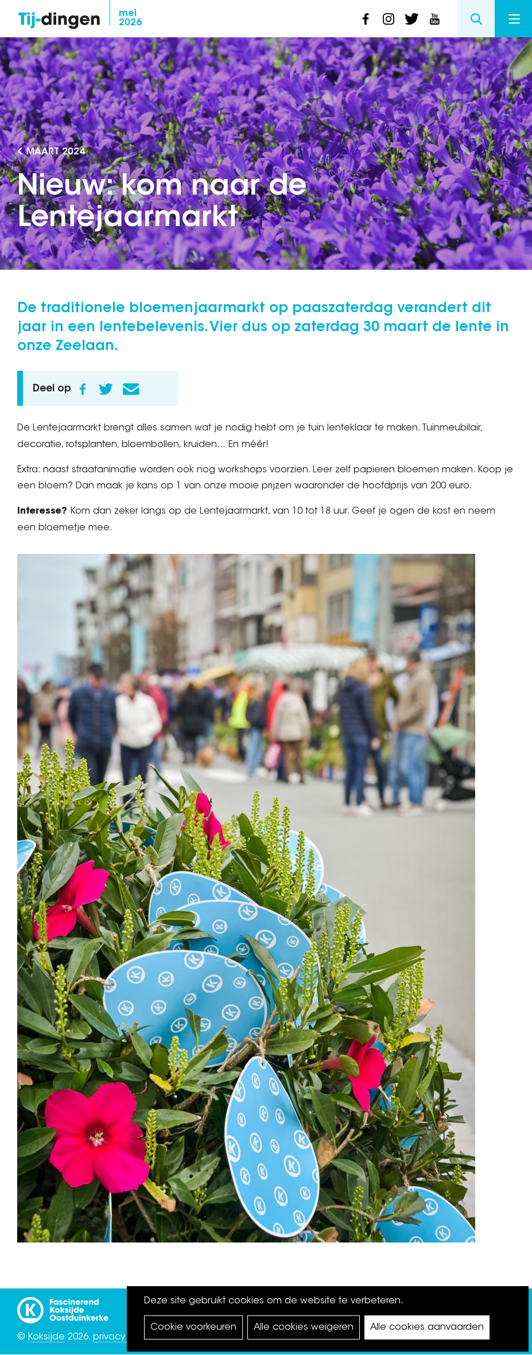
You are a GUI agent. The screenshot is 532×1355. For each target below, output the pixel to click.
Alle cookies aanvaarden (427, 1327)
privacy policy (123, 1337)
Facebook (82, 389)
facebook (365, 19)
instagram (388, 19)
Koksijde (46, 1337)
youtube (434, 19)
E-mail (131, 389)
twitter (411, 19)
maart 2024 (55, 152)
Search (476, 18)
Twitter (105, 389)
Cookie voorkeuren (193, 1327)
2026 (130, 18)
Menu (514, 19)
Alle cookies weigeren (304, 1327)
